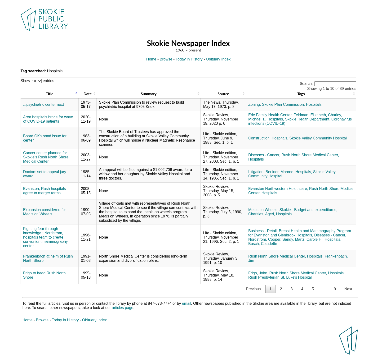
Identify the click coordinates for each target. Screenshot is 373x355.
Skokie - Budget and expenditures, (308, 210)
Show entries (37, 81)
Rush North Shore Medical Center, (310, 155)
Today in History (189, 59)
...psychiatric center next (43, 104)
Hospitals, (275, 119)
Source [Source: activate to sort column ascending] (223, 93)
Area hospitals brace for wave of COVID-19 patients (48, 119)
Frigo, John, (258, 273)
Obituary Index (218, 59)
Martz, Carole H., (309, 239)
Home (151, 59)
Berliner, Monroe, (280, 172)
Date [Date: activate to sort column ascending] (88, 93)
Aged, (270, 214)
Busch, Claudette (262, 244)
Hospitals (314, 104)
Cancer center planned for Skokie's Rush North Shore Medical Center (46, 157)
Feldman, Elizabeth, (310, 115)
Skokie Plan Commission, (283, 104)
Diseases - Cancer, (264, 155)
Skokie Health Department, (307, 119)
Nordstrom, (257, 239)
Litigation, (256, 172)
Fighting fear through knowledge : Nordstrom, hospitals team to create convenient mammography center (45, 237)
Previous (253, 289)
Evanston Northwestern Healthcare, (278, 189)
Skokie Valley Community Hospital (317, 138)
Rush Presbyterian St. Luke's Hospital (280, 277)
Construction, (259, 138)
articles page (122, 308)
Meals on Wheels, (263, 210)
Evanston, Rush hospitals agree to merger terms (44, 191)
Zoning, (254, 104)
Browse (166, 59)
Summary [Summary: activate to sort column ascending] (149, 93)
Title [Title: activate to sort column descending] (49, 93)
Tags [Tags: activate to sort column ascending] (301, 93)
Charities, (256, 214)
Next (348, 289)
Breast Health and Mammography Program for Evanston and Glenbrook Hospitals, (299, 233)
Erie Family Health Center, (270, 115)
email (186, 303)
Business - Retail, (263, 231)
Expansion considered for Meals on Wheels (44, 212)
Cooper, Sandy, (281, 239)
